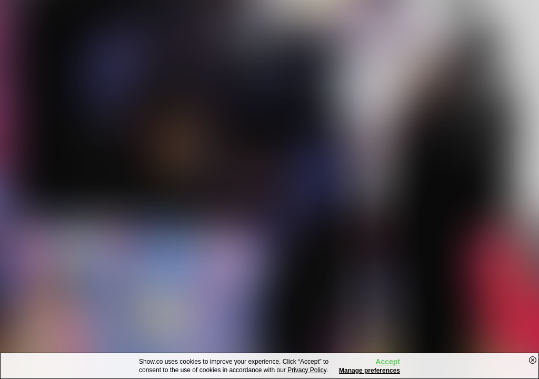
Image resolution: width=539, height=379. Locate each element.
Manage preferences (369, 370)
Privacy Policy (306, 370)
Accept (387, 361)
